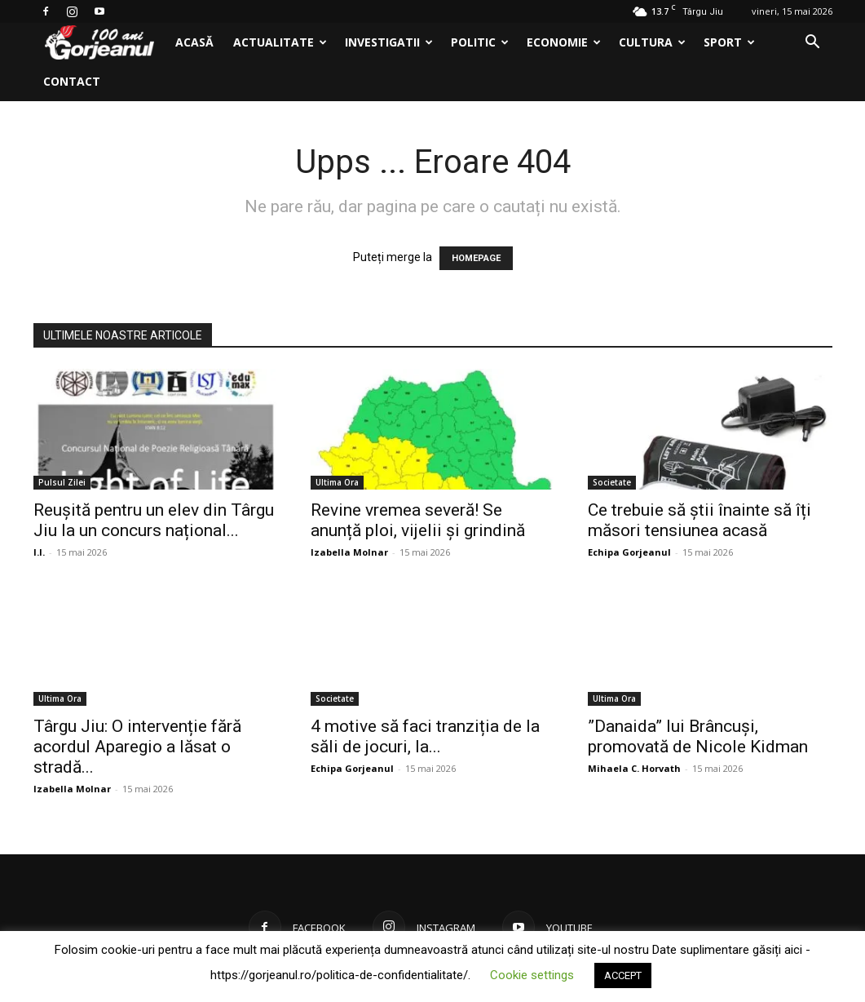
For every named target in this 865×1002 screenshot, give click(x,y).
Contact (71, 81)
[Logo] (99, 43)
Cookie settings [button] (532, 975)
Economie (564, 42)
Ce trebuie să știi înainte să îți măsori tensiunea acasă (699, 520)
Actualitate (280, 42)
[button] (812, 43)
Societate (612, 482)
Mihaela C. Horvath (634, 768)
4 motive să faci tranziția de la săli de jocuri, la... (425, 736)
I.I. (39, 552)
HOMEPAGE (476, 258)
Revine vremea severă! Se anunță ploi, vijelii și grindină (418, 520)
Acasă (194, 42)
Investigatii (389, 42)
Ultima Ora (337, 482)
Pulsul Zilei (62, 482)
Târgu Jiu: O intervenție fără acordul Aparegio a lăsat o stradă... (137, 746)
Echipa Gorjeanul (629, 552)
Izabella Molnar (349, 552)
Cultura (652, 42)
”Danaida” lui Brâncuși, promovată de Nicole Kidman (698, 736)
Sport (729, 42)
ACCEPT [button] (623, 975)
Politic (480, 42)
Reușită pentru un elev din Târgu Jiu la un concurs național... (153, 520)
